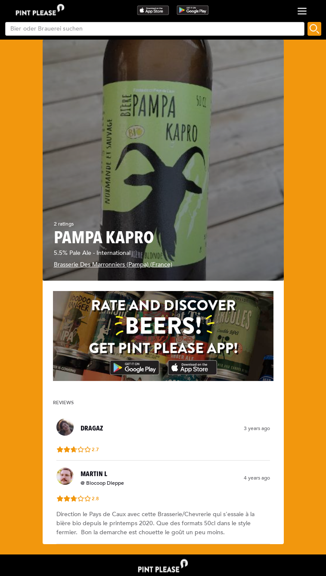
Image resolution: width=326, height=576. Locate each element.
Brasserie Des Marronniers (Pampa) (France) (113, 264)
